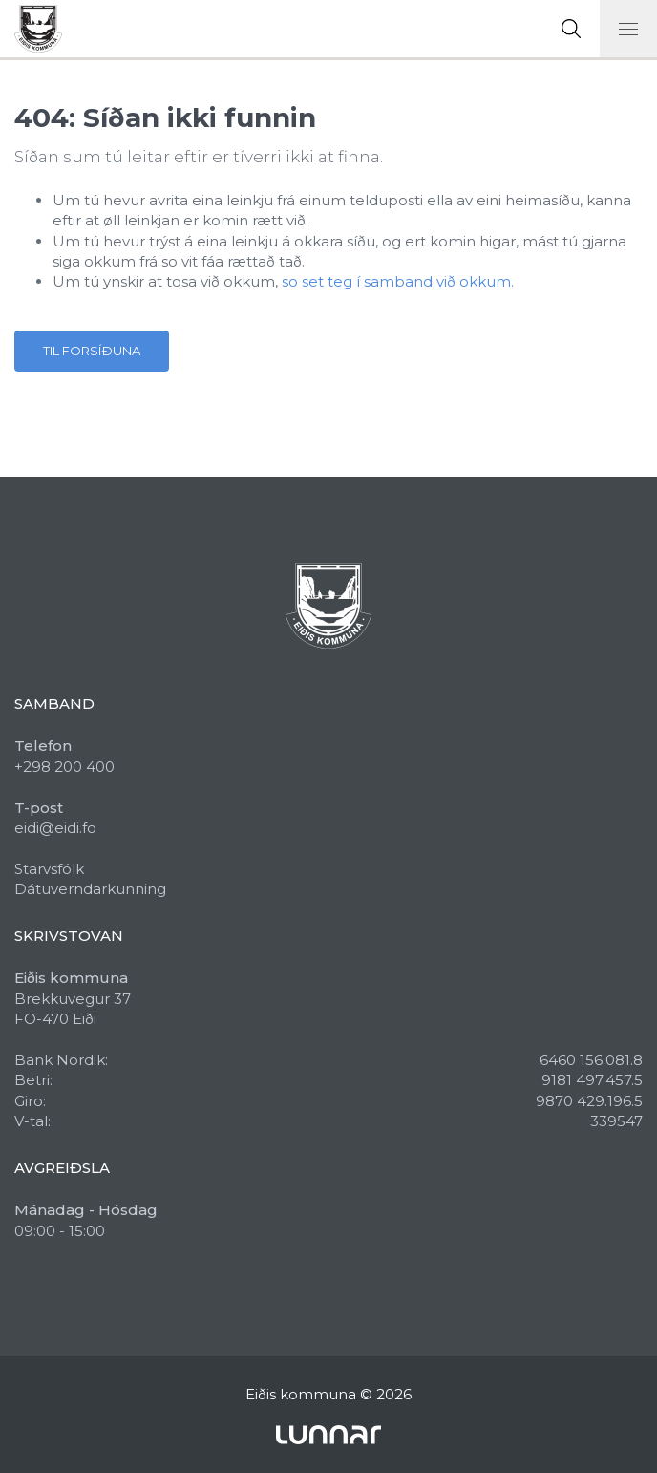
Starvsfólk (49, 869)
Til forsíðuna (91, 350)
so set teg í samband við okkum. (398, 281)
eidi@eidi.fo (55, 828)
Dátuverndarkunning (90, 889)
